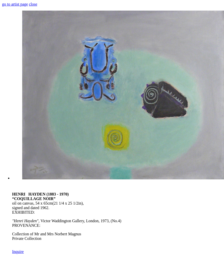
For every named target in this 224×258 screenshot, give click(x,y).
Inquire (18, 251)
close (33, 4)
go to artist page (15, 4)
